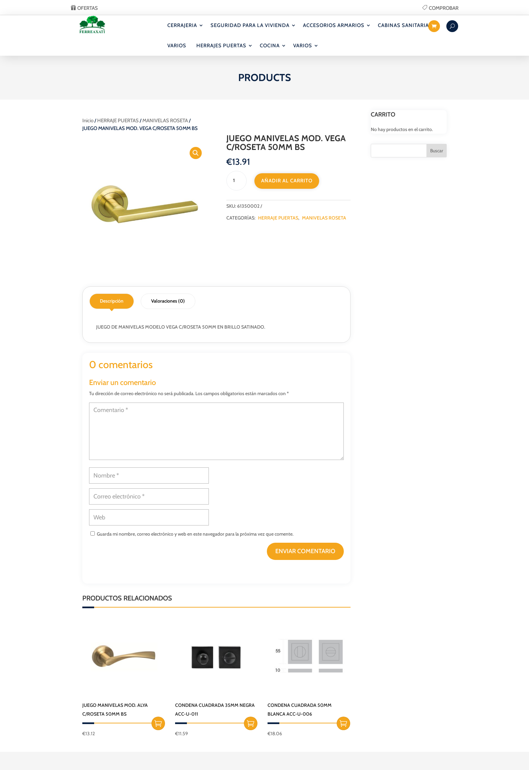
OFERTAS (87, 8)
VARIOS (176, 46)
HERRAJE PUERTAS (118, 121)
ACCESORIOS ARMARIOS (333, 25)
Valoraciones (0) (168, 301)
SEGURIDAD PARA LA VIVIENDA (250, 25)
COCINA (270, 46)
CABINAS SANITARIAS (405, 25)
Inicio (87, 121)
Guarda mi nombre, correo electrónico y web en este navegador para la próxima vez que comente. (195, 534)
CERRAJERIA (182, 25)
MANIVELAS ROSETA (165, 121)
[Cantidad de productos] (236, 180)
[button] (196, 153)
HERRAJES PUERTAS (221, 46)
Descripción (111, 301)
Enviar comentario (305, 551)
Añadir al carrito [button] (158, 723)
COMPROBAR (443, 8)
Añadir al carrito (286, 181)
